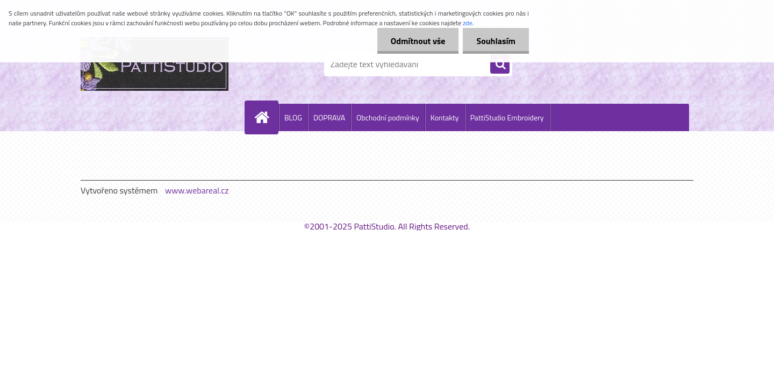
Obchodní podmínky (387, 117)
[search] (500, 64)
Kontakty (445, 117)
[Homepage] (266, 117)
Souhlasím (495, 40)
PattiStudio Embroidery (507, 117)
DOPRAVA (329, 117)
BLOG (293, 117)
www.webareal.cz (197, 190)
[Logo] (154, 64)
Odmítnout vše (418, 40)
